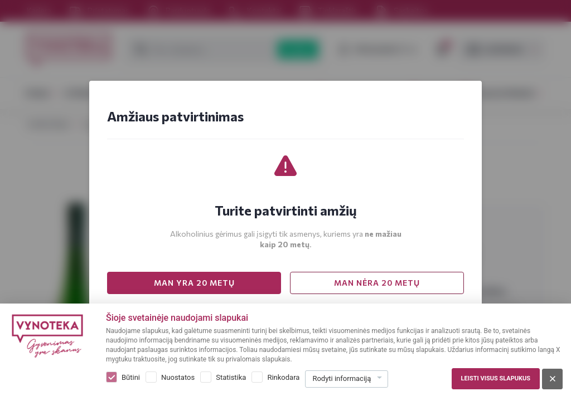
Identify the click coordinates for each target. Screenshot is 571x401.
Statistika (231, 377)
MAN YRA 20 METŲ (194, 282)
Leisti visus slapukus (495, 378)
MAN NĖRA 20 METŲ (377, 282)
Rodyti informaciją (341, 378)
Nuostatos (178, 377)
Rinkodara (283, 377)
